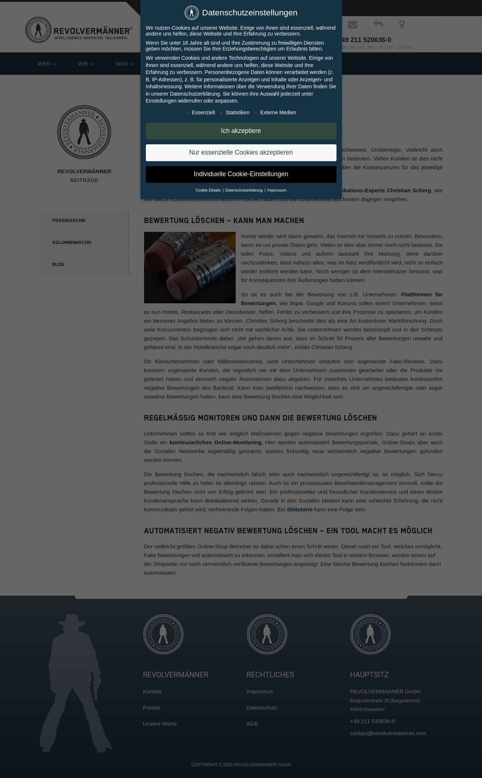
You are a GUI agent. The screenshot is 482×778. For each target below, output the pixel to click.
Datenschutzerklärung (195, 93)
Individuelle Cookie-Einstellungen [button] (241, 173)
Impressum (276, 189)
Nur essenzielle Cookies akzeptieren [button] (241, 151)
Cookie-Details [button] (209, 189)
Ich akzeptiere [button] (241, 129)
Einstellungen (161, 100)
